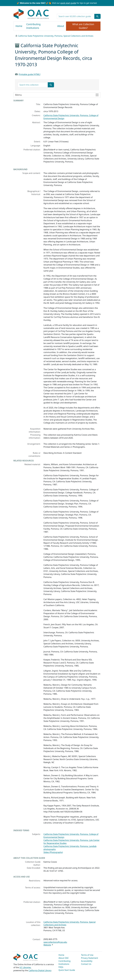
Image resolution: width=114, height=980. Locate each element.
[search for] (75, 16)
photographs (49, 849)
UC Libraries (25, 967)
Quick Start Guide (67, 970)
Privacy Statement (89, 958)
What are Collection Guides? (83, 26)
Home (19, 26)
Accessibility (86, 961)
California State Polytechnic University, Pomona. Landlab (69, 846)
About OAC (64, 958)
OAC (31, 14)
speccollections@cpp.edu (55, 942)
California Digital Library (40, 970)
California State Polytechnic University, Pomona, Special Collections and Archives (55, 35)
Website (47, 945)
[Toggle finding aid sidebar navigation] (57, 94)
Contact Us (86, 964)
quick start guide (68, 3)
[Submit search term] (97, 16)
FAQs (61, 967)
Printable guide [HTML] (29, 74)
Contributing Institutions (33, 26)
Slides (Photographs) (53, 852)
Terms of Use (87, 955)
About (60, 26)
